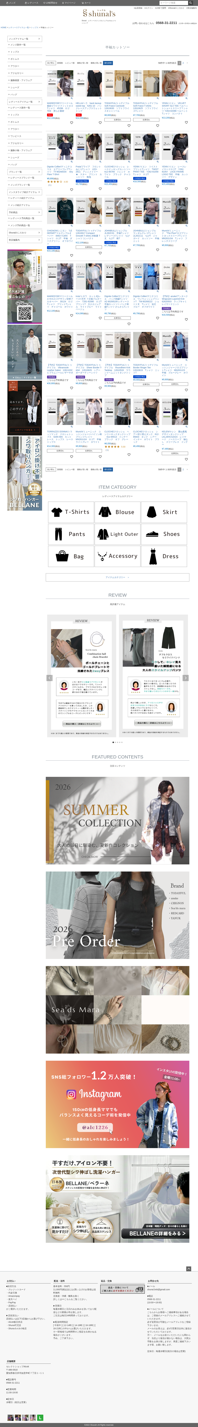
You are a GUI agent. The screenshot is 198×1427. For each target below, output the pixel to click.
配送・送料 (59, 1281)
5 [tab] (122, 742)
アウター (15, 66)
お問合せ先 (153, 1281)
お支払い (11, 1281)
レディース (31, 3)
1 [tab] (113, 742)
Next (186, 678)
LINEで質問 (161, 8)
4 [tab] (120, 742)
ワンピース (16, 136)
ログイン (149, 8)
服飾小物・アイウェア (21, 150)
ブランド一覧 (15, 172)
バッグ (14, 94)
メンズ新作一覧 (18, 44)
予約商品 (13, 212)
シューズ (15, 87)
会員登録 (138, 8)
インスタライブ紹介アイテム (23, 192)
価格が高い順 (96, 63)
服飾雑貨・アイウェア (21, 80)
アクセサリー (17, 73)
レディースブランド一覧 (22, 177)
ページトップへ (188, 1268)
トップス (34, 27)
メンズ (10, 3)
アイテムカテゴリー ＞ (117, 577)
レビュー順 (70, 63)
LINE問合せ (50, 3)
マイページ (68, 3)
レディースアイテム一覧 (19, 27)
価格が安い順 (82, 63)
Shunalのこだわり (176, 8)
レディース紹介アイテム (22, 198)
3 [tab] (117, 742)
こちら (67, 1299)
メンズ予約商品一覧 (20, 225)
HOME (3, 27)
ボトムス (15, 59)
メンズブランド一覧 (20, 185)
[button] (187, 63)
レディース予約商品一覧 (22, 218)
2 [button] (183, 63)
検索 (190, 3)
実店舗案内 (192, 8)
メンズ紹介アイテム (20, 205)
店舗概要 (11, 1361)
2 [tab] (115, 742)
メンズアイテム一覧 (18, 39)
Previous (49, 678)
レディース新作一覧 (20, 107)
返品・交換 (106, 1281)
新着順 (60, 63)
